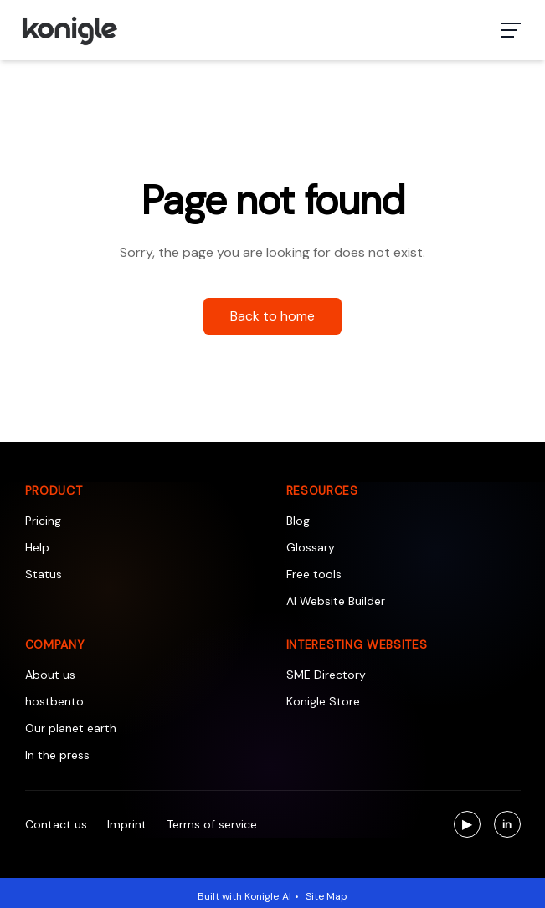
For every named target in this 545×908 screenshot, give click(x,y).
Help (37, 547)
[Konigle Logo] (69, 30)
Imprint (127, 824)
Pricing (43, 520)
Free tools (314, 574)
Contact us (56, 824)
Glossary (310, 547)
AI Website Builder (335, 600)
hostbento (54, 701)
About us (50, 674)
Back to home (272, 316)
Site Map (326, 896)
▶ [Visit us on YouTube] (471, 826)
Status (43, 574)
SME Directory (326, 674)
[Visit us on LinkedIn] (507, 824)
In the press (57, 754)
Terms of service (212, 824)
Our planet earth (70, 728)
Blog (298, 520)
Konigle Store (323, 701)
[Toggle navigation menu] (510, 30)
